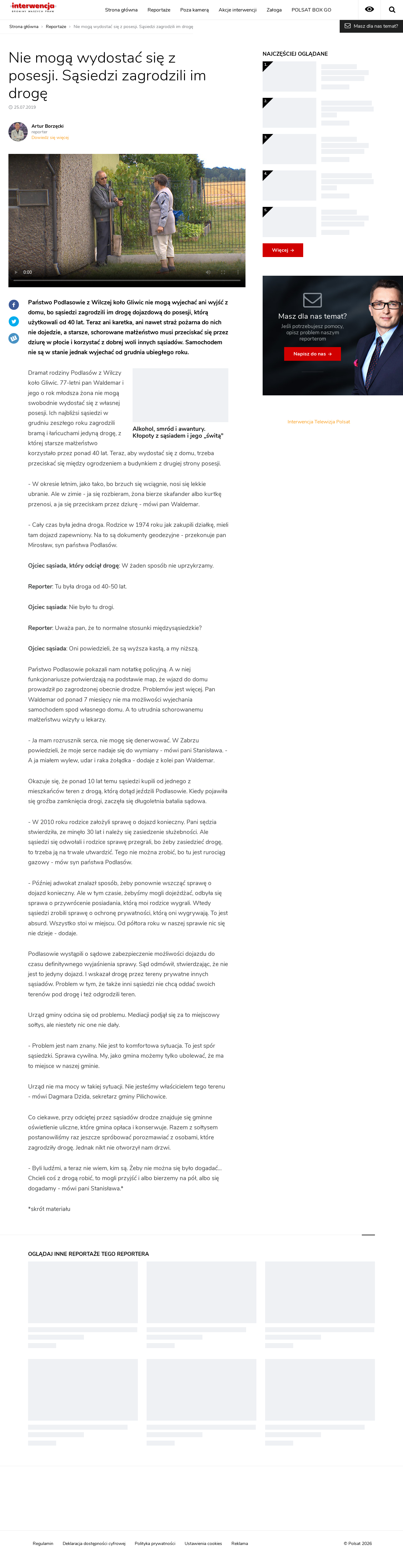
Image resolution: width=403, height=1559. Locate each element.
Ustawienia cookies (203, 1544)
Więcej (280, 250)
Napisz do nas (310, 353)
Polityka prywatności (155, 1544)
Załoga (274, 9)
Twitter (13, 321)
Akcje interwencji (238, 9)
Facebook (13, 304)
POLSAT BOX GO (311, 9)
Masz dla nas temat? (376, 26)
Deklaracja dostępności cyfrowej (94, 1544)
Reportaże (159, 9)
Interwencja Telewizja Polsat (319, 421)
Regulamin (43, 1544)
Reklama (239, 1544)
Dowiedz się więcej (50, 138)
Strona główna (121, 9)
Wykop (13, 338)
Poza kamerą (194, 9)
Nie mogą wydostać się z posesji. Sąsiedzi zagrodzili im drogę (133, 27)
